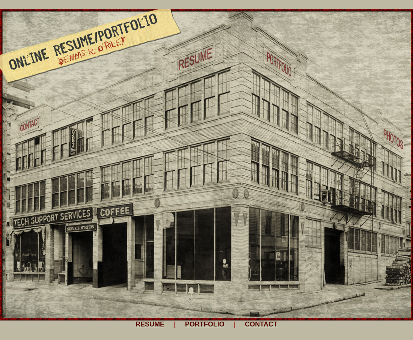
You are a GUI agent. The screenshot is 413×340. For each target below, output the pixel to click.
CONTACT (261, 324)
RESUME (150, 324)
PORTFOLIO (205, 324)
